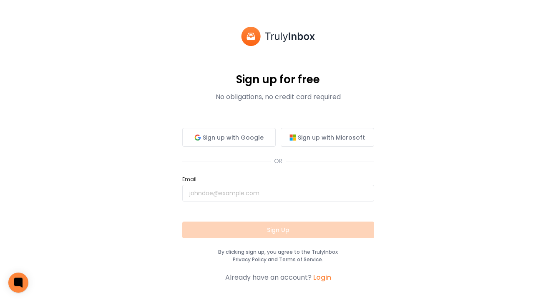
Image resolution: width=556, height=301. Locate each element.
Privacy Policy (250, 259)
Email (189, 179)
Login (322, 277)
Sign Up (278, 230)
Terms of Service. (301, 259)
